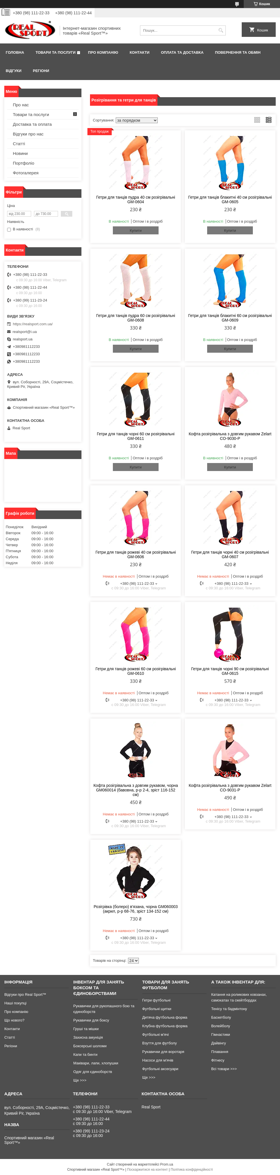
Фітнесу (217, 1060)
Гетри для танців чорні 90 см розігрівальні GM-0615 (230, 671)
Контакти (140, 52)
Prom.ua (166, 1164)
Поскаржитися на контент (147, 1170)
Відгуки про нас (28, 133)
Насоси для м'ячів (157, 1060)
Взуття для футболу (159, 1043)
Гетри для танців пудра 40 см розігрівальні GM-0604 (135, 199)
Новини (20, 153)
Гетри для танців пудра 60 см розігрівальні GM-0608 (135, 317)
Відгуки (13, 71)
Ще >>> (79, 1080)
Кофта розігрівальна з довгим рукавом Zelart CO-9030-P (230, 436)
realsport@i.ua (25, 332)
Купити (136, 230)
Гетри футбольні (156, 1000)
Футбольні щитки (156, 1009)
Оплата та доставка (182, 52)
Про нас (21, 104)
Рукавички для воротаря (163, 1052)
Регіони (41, 71)
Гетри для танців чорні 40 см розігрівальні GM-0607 (230, 554)
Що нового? (14, 1020)
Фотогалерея (26, 172)
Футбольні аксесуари (160, 1069)
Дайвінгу (218, 1043)
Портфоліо (23, 163)
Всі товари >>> (224, 1069)
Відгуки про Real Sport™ (25, 994)
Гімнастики (220, 1034)
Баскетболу (221, 1017)
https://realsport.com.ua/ (33, 324)
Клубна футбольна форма (164, 1026)
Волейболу (220, 1026)
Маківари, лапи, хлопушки (95, 1063)
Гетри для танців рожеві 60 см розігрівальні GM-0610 (135, 671)
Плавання (219, 1052)
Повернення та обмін (237, 52)
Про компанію (103, 52)
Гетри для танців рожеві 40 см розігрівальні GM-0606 (135, 554)
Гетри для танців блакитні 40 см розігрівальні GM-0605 (230, 199)
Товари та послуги (55, 52)
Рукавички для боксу (91, 1020)
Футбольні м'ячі (155, 1034)
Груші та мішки (86, 1029)
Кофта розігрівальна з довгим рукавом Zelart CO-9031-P (230, 787)
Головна (15, 52)
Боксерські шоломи (90, 1046)
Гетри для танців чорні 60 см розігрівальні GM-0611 (136, 436)
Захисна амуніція (88, 1037)
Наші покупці (15, 1003)
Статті (19, 143)
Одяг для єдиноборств (92, 1072)
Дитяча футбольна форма (164, 1017)
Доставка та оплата (32, 124)
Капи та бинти (85, 1054)
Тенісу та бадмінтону (229, 1009)
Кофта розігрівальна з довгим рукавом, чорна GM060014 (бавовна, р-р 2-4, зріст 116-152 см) (135, 790)
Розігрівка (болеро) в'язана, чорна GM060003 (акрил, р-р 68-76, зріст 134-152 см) (136, 908)
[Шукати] (221, 30)
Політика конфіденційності (192, 1170)
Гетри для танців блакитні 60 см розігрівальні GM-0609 (230, 317)
